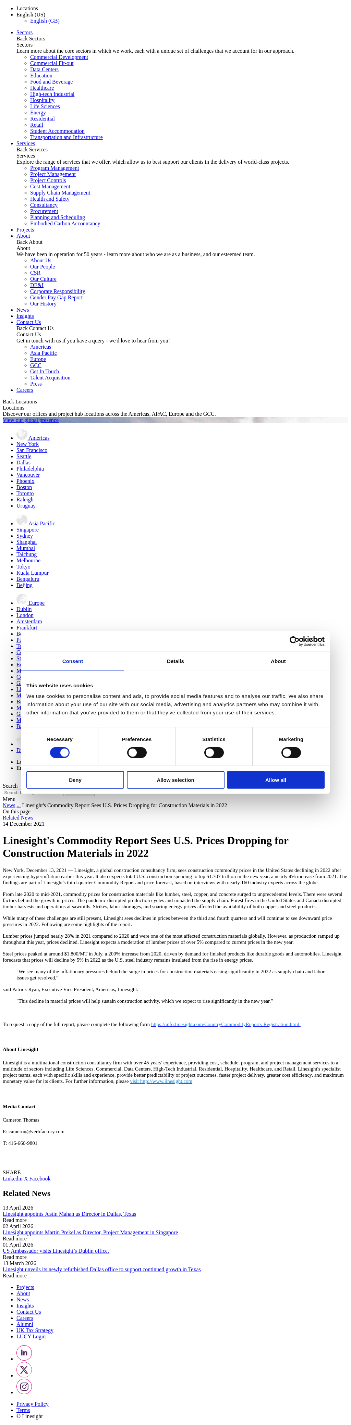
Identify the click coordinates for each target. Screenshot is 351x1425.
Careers (24, 390)
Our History (43, 304)
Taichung (26, 554)
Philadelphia (30, 469)
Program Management (54, 168)
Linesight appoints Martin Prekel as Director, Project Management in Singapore (90, 1232)
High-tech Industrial (52, 94)
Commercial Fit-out (52, 63)
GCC (35, 365)
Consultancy (44, 205)
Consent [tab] (72, 661)
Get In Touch (44, 371)
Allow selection (175, 780)
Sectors (24, 32)
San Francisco (31, 450)
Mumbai (25, 548)
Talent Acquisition (50, 377)
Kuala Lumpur (32, 573)
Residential (42, 119)
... (18, 805)
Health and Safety (50, 199)
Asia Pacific (43, 353)
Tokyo (23, 567)
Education (41, 75)
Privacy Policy (32, 1404)
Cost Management (50, 186)
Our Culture (43, 279)
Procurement (44, 211)
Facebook (39, 1179)
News (22, 310)
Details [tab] (175, 661)
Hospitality (42, 100)
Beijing (24, 585)
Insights (25, 316)
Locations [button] (27, 8)
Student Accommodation (57, 131)
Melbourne (28, 560)
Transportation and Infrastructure (66, 137)
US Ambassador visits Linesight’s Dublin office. (56, 1251)
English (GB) (45, 21)
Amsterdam (29, 621)
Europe (38, 359)
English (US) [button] (30, 14)
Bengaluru (27, 579)
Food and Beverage (51, 82)
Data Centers (44, 69)
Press (36, 384)
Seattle (24, 456)
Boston (24, 487)
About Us (40, 260)
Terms (23, 1410)
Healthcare (42, 88)
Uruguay (26, 506)
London (25, 615)
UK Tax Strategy (34, 1330)
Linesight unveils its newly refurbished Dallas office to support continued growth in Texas (102, 1269)
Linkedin (13, 1179)
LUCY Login (31, 1336)
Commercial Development (59, 57)
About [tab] (278, 661)
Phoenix (25, 481)
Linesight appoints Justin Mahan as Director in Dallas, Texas (69, 1214)
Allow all (275, 780)
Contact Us (28, 322)
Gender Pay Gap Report (56, 297)
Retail (36, 125)
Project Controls (48, 180)
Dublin (24, 609)
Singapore (27, 530)
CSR (35, 273)
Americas (40, 347)
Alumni (24, 1324)
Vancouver (28, 475)
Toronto (25, 493)
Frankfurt (26, 627)
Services (25, 143)
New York (27, 444)
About (23, 236)
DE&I (37, 285)
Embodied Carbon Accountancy (65, 223)
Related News (18, 818)
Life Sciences (45, 106)
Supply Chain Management (60, 193)
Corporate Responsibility (57, 291)
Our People (42, 267)
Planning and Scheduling (57, 217)
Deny (75, 780)
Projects (25, 230)
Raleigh (25, 499)
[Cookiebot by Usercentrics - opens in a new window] (295, 641)
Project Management (53, 174)
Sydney (24, 536)
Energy (38, 112)
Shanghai (26, 542)
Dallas (23, 462)
